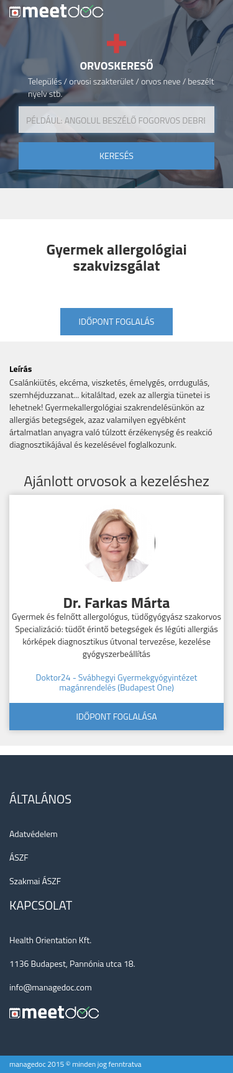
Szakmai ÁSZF (35, 880)
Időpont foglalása (116, 716)
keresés (116, 155)
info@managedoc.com (50, 987)
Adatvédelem (33, 833)
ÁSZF (19, 857)
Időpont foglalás (117, 321)
